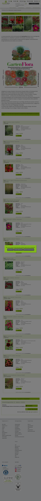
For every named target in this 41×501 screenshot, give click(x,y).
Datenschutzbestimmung (29, 249)
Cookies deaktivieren (18, 249)
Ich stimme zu (10, 249)
